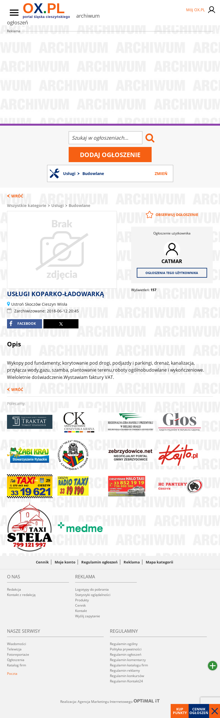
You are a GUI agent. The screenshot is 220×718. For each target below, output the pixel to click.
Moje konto (65, 562)
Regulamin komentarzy (128, 659)
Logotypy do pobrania (92, 589)
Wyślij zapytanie (87, 616)
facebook (22, 323)
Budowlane (79, 205)
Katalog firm (16, 665)
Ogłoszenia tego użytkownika (171, 273)
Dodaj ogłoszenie (110, 154)
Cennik (42, 562)
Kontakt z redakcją (21, 594)
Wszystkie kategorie (26, 205)
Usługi (57, 205)
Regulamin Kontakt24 (126, 681)
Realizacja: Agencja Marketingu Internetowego (110, 701)
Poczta (12, 673)
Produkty (82, 600)
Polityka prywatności (126, 649)
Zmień (161, 173)
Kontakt (81, 610)
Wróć (17, 196)
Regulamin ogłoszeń (99, 562)
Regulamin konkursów (127, 675)
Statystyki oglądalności (92, 594)
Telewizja (14, 649)
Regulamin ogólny (124, 643)
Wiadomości (16, 643)
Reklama (132, 562)
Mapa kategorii (159, 562)
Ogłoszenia (15, 659)
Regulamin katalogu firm (129, 665)
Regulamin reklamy (125, 670)
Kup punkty (180, 711)
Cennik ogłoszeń (198, 711)
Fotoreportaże (18, 654)
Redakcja (14, 589)
